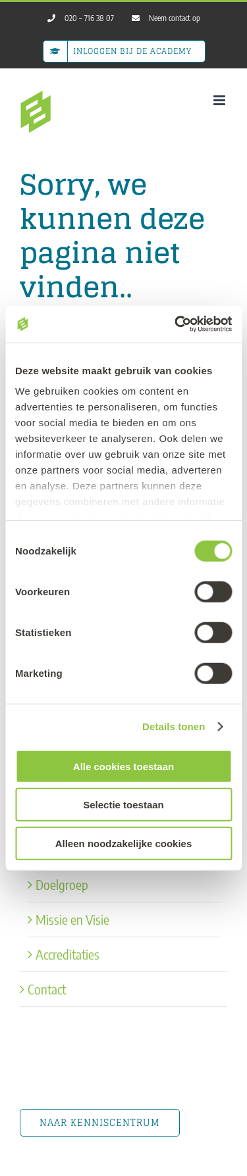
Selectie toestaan (123, 804)
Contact (47, 989)
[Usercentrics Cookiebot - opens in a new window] (176, 324)
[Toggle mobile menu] (220, 100)
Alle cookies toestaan (123, 766)
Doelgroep (62, 884)
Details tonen (173, 726)
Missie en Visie (72, 919)
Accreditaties (67, 954)
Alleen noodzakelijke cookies (123, 842)
